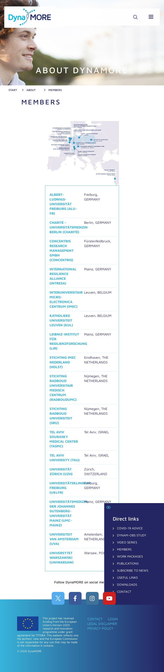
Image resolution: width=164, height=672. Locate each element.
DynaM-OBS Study (131, 535)
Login (113, 619)
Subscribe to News (132, 570)
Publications (128, 563)
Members (124, 549)
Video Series (127, 542)
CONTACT (124, 591)
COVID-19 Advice (130, 528)
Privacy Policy (100, 628)
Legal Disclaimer (102, 623)
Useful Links (127, 577)
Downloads (127, 584)
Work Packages (130, 556)
